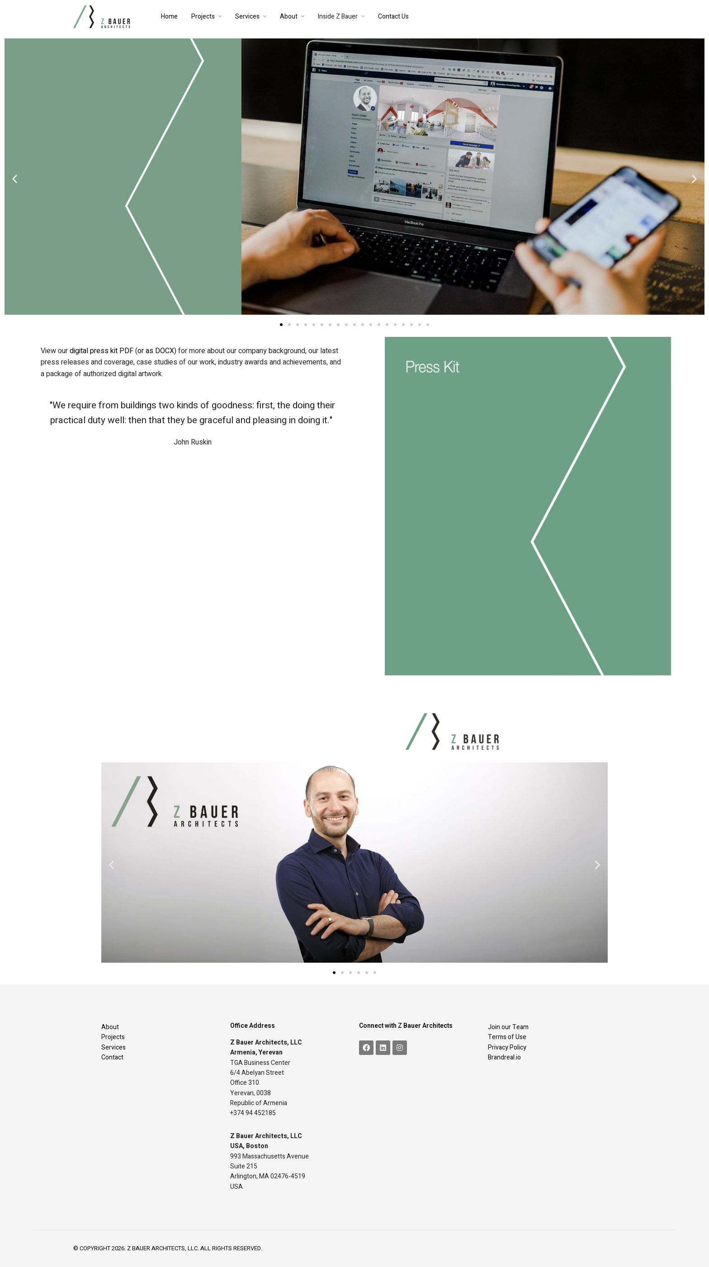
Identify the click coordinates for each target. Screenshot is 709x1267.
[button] (14, 178)
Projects (203, 16)
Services (247, 16)
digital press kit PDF (101, 350)
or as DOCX (155, 350)
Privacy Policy (507, 1047)
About (289, 16)
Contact (112, 1057)
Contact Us (393, 16)
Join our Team (508, 1027)
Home (169, 16)
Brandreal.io (504, 1057)
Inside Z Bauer (338, 16)
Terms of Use (507, 1037)
